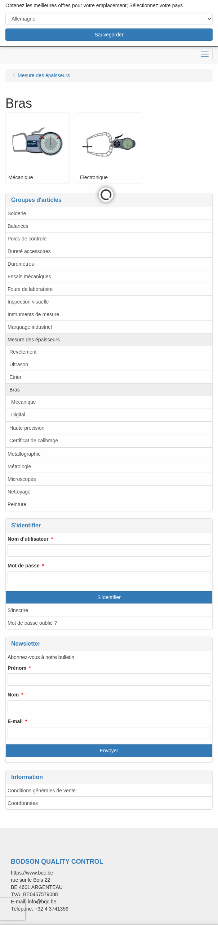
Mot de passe (24, 565)
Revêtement (22, 352)
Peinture (17, 504)
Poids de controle (27, 239)
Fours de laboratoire (30, 289)
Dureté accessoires (29, 251)
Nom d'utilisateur (28, 539)
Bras (14, 390)
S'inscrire (18, 610)
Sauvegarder (108, 34)
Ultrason (18, 364)
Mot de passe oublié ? (32, 623)
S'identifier (109, 597)
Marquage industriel (30, 327)
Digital (18, 414)
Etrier (15, 377)
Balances (18, 226)
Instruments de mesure (33, 314)
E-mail (15, 721)
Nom (13, 695)
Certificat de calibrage (33, 440)
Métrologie (19, 466)
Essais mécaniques (29, 276)
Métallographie (24, 454)
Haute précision (26, 428)
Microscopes (22, 479)
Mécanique (23, 402)
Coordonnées (23, 803)
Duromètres (21, 264)
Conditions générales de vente (42, 790)
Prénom (17, 668)
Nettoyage (19, 492)
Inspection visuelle (28, 302)
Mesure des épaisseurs (34, 339)
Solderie (17, 213)
